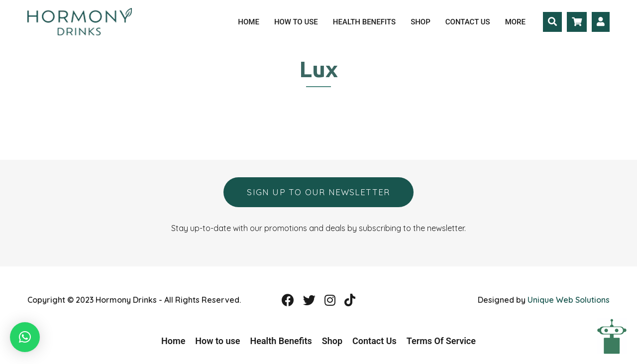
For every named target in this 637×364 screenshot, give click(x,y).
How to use (296, 21)
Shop (420, 21)
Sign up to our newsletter (318, 192)
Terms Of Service (441, 341)
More (515, 21)
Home (248, 21)
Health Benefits (364, 21)
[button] (25, 337)
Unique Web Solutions (569, 300)
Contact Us (467, 21)
